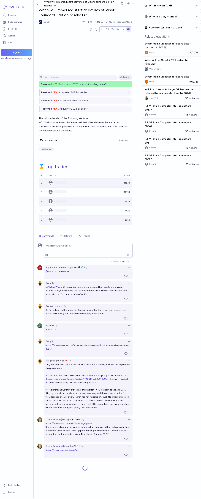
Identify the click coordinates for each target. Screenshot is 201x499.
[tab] (47, 236)
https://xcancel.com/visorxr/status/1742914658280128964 (77, 379)
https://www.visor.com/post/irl (62, 450)
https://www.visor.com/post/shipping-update (69, 423)
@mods (49, 271)
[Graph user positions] (95, 29)
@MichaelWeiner (54, 287)
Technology (46, 149)
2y (82, 446)
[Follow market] (122, 3)
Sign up (16, 52)
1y (86, 267)
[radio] (102, 29)
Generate (123, 140)
